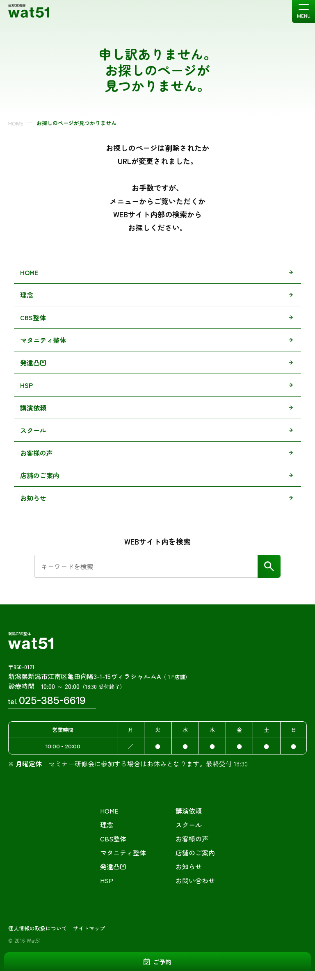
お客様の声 (36, 453)
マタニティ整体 (43, 340)
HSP (26, 385)
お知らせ (33, 498)
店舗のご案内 (39, 475)
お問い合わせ (195, 880)
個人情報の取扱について (37, 928)
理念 (26, 295)
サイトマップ (89, 928)
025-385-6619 (52, 701)
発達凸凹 (33, 362)
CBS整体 (33, 317)
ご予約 (162, 961)
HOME (15, 123)
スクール (33, 430)
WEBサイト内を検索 (157, 541)
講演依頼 (33, 408)
